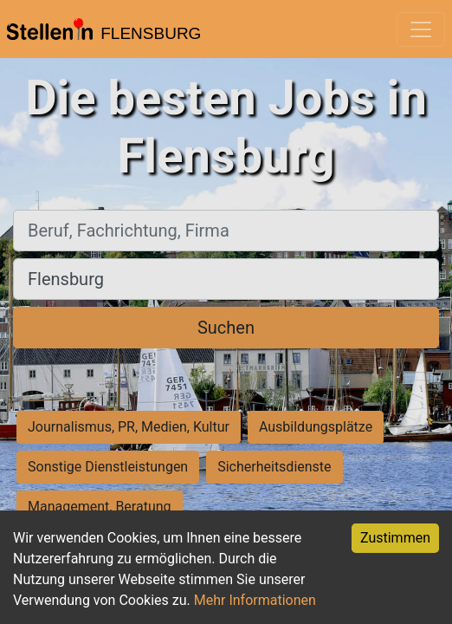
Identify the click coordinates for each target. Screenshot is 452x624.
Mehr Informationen (255, 600)
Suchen (226, 327)
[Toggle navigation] (421, 29)
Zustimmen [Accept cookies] (395, 538)
